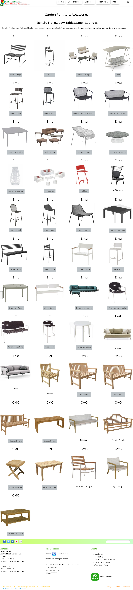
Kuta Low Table (49, 487)
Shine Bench (49, 308)
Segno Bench (15, 269)
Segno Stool (50, 269)
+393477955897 (101, 577)
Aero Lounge (15, 75)
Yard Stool (49, 347)
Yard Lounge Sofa (15, 347)
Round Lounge (83, 230)
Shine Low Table (15, 308)
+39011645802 (59, 554)
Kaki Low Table (15, 487)
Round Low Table (117, 231)
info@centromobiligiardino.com (57, 559)
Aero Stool (49, 75)
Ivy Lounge (49, 191)
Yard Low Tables (84, 347)
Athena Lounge (83, 75)
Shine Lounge (84, 269)
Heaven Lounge (84, 152)
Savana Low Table (15, 534)
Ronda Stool (15, 230)
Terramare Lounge (84, 308)
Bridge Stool (15, 114)
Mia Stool (84, 191)
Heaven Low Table (118, 152)
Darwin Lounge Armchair (83, 114)
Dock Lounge (49, 152)
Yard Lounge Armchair (118, 308)
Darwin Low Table (15, 152)
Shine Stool (118, 269)
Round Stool (49, 230)
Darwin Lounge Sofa (117, 114)
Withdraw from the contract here (15, 589)
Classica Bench (84, 394)
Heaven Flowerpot (15, 191)
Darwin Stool (49, 114)
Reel (118, 75)
